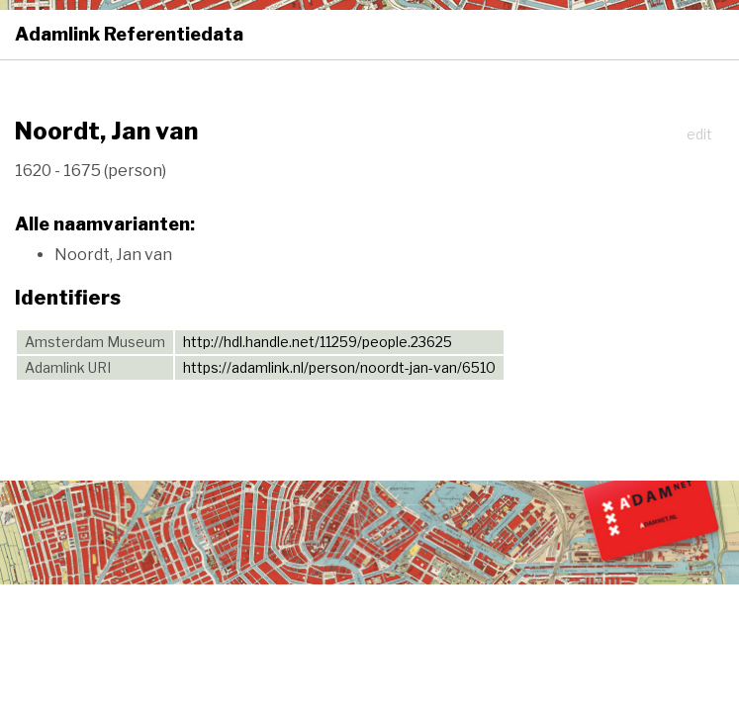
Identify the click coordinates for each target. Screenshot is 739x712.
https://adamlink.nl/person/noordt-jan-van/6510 (339, 367)
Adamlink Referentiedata (129, 34)
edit (699, 134)
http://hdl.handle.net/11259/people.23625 (317, 341)
